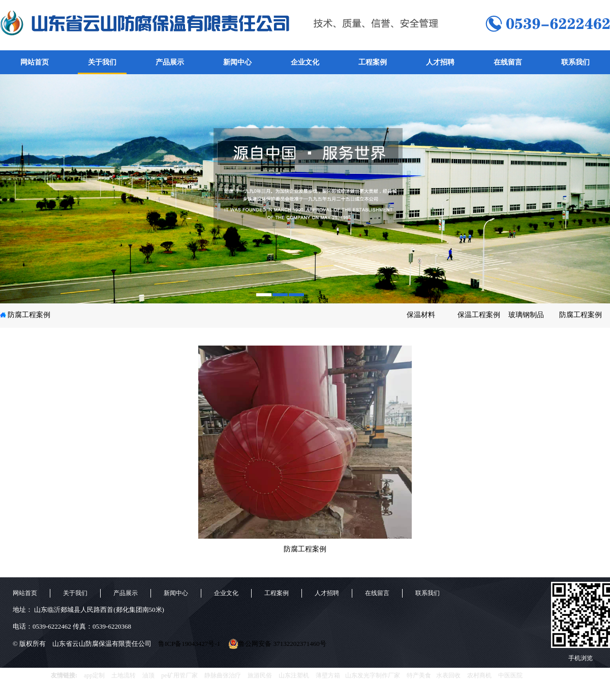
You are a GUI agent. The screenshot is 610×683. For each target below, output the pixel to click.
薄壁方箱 (328, 675)
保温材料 (421, 315)
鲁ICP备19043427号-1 (189, 643)
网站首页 (34, 62)
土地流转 (123, 675)
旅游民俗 (260, 675)
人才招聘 (440, 62)
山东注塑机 (294, 675)
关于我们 (102, 62)
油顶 (148, 675)
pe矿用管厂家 (179, 675)
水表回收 (448, 675)
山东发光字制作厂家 (372, 675)
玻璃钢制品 (526, 315)
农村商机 (479, 675)
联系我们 (575, 62)
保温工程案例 (479, 315)
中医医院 (510, 675)
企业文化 (305, 62)
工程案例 (372, 62)
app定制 (94, 675)
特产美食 (419, 675)
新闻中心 (237, 62)
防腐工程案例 (29, 315)
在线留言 (508, 62)
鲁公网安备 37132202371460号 (277, 644)
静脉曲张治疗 (222, 675)
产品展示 (170, 62)
